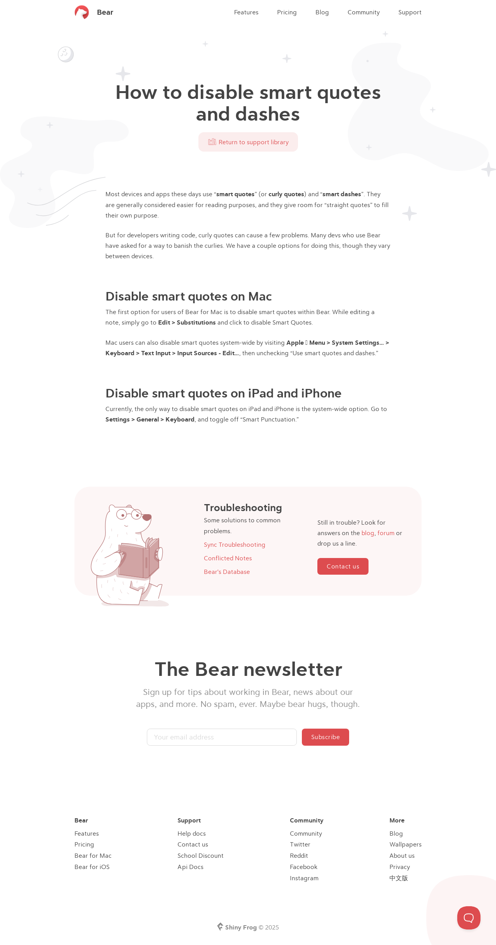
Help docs (191, 833)
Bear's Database (227, 571)
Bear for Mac (93, 855)
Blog (322, 12)
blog (368, 533)
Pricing (287, 12)
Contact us (343, 566)
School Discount (200, 855)
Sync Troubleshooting (234, 544)
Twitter (300, 844)
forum (385, 533)
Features (246, 12)
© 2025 (252, 927)
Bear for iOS (92, 867)
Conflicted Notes (228, 558)
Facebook (303, 867)
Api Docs (190, 867)
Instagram (304, 878)
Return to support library (248, 142)
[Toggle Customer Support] (468, 917)
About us (402, 855)
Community (364, 12)
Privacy (399, 867)
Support (410, 12)
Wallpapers (405, 844)
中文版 (398, 878)
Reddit (299, 855)
